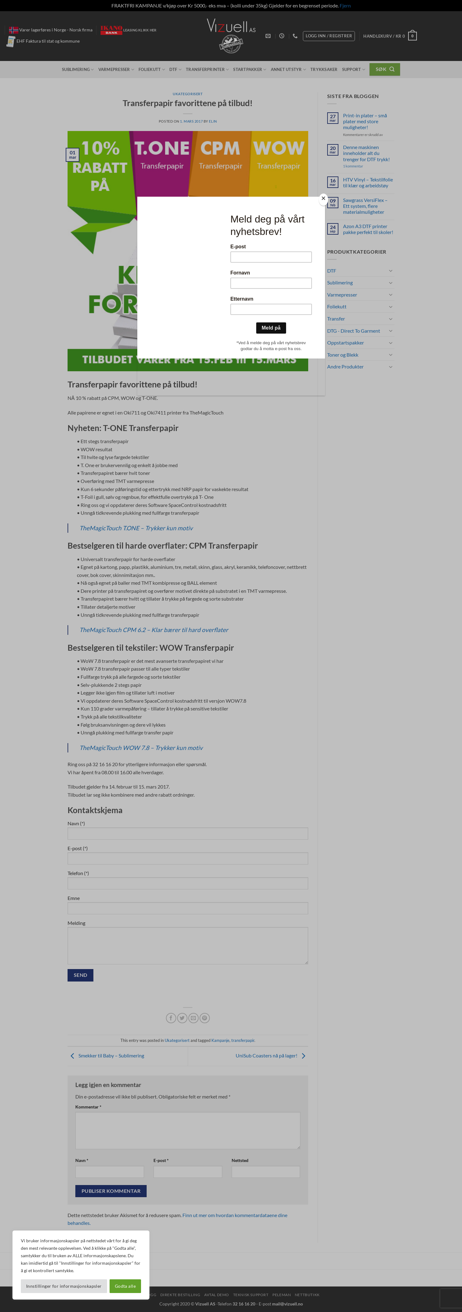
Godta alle (125, 1286)
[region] (80, 1265)
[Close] (323, 200)
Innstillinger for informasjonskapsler (64, 1286)
